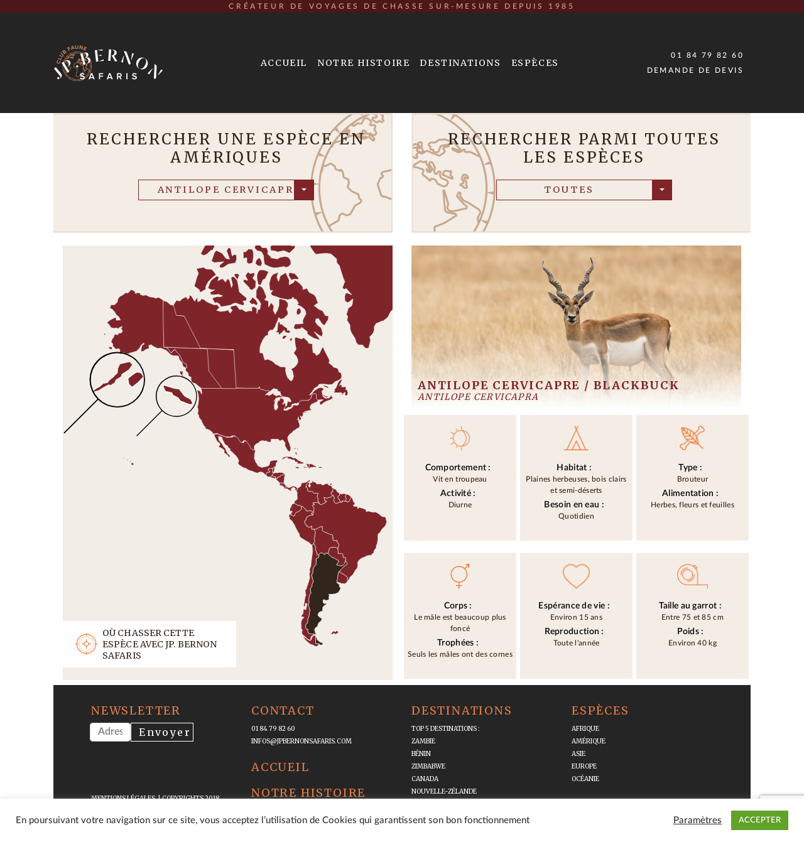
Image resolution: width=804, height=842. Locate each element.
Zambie (423, 741)
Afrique (585, 729)
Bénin (421, 754)
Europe (584, 766)
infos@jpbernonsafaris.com (301, 741)
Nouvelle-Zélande (444, 791)
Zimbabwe (428, 766)
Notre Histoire (363, 62)
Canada (424, 779)
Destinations (460, 62)
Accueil (284, 62)
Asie (578, 754)
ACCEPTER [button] (760, 820)
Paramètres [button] (697, 820)
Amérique (589, 741)
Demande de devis (695, 70)
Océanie (585, 779)
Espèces (535, 62)
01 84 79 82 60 (707, 55)
